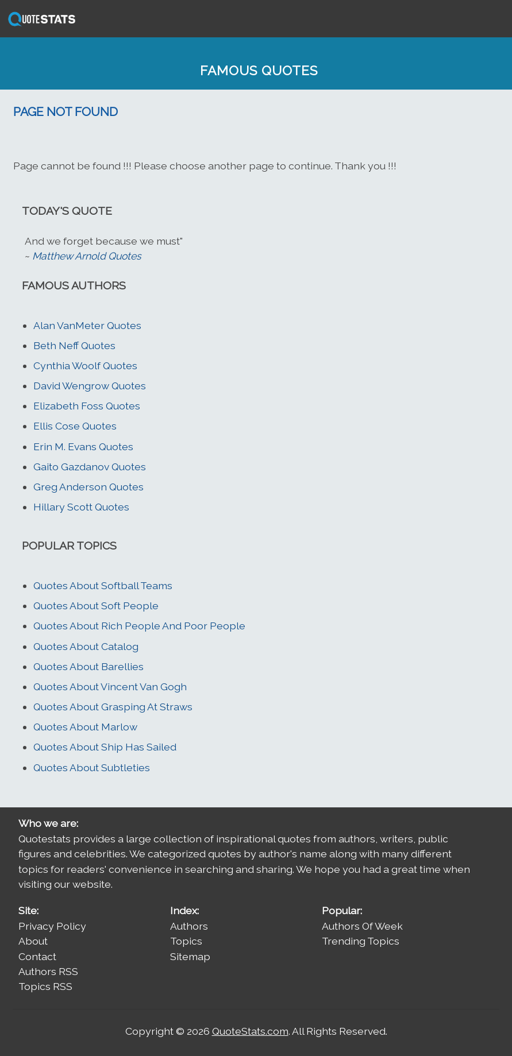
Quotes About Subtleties (91, 767)
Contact (37, 956)
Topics (186, 941)
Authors (189, 926)
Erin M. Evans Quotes (83, 446)
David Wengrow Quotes (89, 386)
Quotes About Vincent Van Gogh (110, 686)
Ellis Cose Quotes (75, 426)
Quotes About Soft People (96, 605)
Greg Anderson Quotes (88, 487)
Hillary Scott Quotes (81, 507)
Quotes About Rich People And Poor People (139, 626)
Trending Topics (360, 941)
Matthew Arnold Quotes (86, 256)
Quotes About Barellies (88, 666)
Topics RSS (45, 986)
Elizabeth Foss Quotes (86, 406)
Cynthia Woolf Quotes (85, 365)
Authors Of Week (362, 926)
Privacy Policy (52, 926)
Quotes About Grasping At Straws (113, 707)
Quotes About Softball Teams (102, 585)
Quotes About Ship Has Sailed (104, 747)
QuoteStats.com (250, 1031)
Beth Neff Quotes (74, 345)
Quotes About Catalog (85, 646)
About (33, 941)
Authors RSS (48, 971)
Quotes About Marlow (85, 727)
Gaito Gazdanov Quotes (89, 467)
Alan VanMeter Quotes (87, 325)
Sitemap (190, 956)
